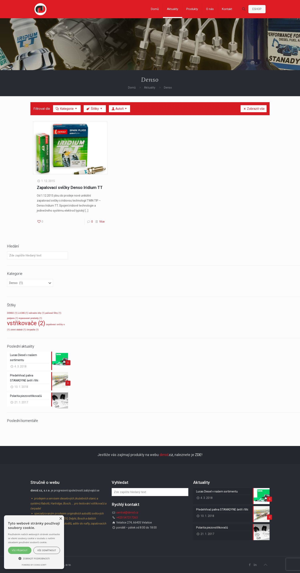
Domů (132, 87)
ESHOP (257, 9)
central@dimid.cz (127, 512)
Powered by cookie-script (34, 565)
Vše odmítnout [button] (46, 550)
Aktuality (149, 87)
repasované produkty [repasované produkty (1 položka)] (30, 318)
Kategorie (66, 109)
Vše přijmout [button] (19, 550)
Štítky (94, 109)
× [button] (60, 518)
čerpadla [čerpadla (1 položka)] (33, 329)
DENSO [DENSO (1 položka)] (12, 313)
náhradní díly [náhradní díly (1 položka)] (37, 313)
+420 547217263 (127, 517)
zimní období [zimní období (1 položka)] (18, 329)
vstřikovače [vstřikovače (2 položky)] (26, 323)
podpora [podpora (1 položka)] (12, 318)
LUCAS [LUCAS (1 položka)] (23, 313)
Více (102, 221)
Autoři (119, 109)
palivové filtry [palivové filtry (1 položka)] (53, 313)
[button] (34, 558)
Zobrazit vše (254, 109)
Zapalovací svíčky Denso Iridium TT (70, 187)
